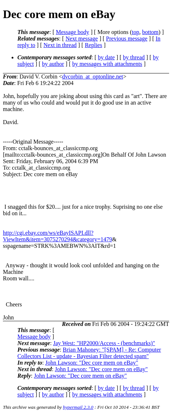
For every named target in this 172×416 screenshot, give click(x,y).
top (135, 32)
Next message (82, 38)
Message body (72, 32)
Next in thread (60, 45)
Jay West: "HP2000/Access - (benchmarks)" (104, 343)
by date (106, 57)
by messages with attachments (107, 64)
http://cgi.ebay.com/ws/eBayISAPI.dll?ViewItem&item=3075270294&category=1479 (57, 236)
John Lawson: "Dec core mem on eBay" (91, 363)
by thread (134, 57)
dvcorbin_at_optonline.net (92, 76)
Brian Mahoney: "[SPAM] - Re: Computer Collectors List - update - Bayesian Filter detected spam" (89, 353)
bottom (150, 32)
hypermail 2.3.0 (78, 407)
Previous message (126, 38)
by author (53, 64)
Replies (93, 45)
